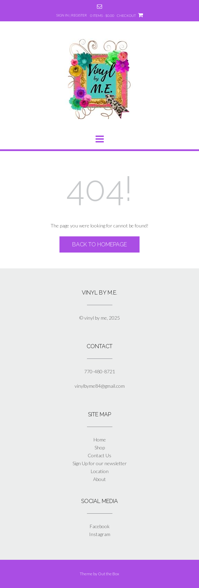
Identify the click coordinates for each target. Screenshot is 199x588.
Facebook (100, 526)
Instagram (99, 534)
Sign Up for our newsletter (100, 463)
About (99, 479)
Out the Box (108, 573)
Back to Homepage (99, 244)
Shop (100, 447)
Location (100, 471)
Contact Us (99, 455)
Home (99, 439)
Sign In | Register (71, 15)
